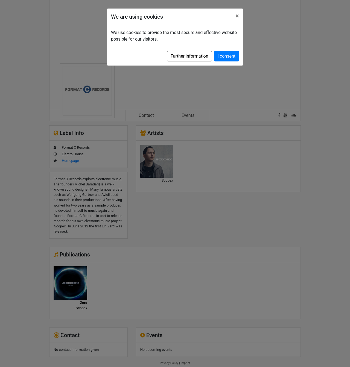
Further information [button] (189, 56)
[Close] (237, 16)
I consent (226, 56)
